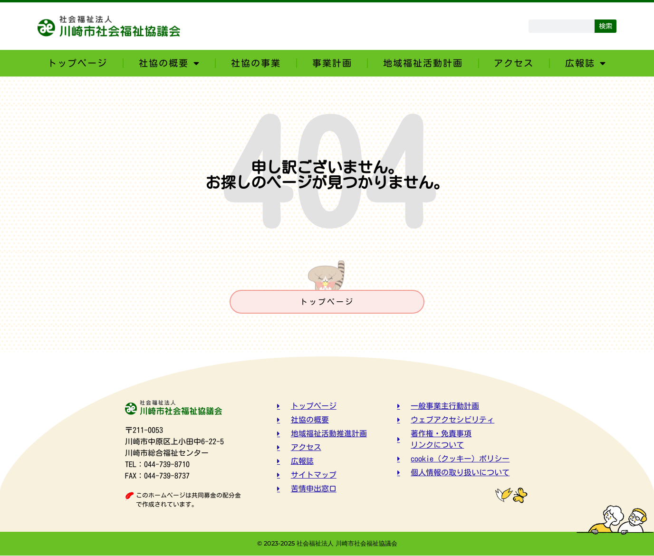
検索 (605, 25)
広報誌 (585, 63)
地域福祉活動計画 (423, 62)
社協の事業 (256, 62)
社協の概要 (169, 63)
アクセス (514, 62)
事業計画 (332, 62)
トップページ (77, 62)
